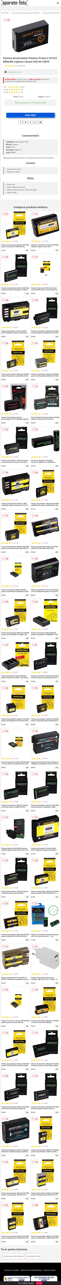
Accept (39, 1283)
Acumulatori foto (33, 1256)
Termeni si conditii (11, 1270)
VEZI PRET (30, 115)
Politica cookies (50, 1270)
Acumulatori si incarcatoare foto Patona (25, 13)
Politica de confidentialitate (31, 1270)
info (27, 250)
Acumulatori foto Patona (50, 13)
